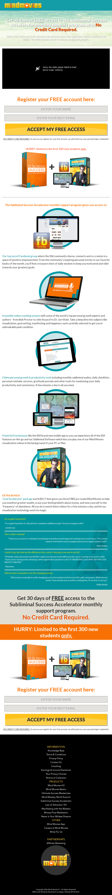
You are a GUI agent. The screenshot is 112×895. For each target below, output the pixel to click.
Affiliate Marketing (56, 843)
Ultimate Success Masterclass (56, 793)
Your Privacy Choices (56, 774)
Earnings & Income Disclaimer (56, 770)
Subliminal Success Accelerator (56, 801)
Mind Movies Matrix (56, 789)
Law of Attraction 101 (56, 805)
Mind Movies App (56, 824)
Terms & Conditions (56, 755)
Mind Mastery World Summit (56, 797)
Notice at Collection (56, 778)
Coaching (56, 766)
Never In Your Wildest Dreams (56, 817)
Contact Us (56, 762)
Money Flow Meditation (56, 813)
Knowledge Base (56, 751)
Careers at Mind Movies (56, 828)
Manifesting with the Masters (56, 809)
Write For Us (56, 832)
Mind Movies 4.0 (56, 786)
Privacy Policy (56, 759)
